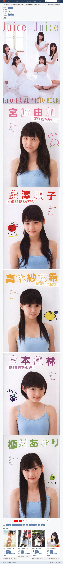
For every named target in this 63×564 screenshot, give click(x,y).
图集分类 (18, 1)
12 (42, 520)
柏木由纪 (51, 551)
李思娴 (22, 551)
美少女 (20, 525)
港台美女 (34, 1)
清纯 (24, 525)
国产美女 (39, 1)
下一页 (46, 520)
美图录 (49, 562)
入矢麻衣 (37, 551)
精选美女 (24, 1)
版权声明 (53, 562)
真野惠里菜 (8, 551)
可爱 (39, 525)
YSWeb (37, 550)
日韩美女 (29, 1)
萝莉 (27, 525)
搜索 (59, 1)
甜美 (36, 525)
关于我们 (58, 562)
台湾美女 (22, 550)
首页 (54, 4)
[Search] (51, 1)
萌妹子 (42, 525)
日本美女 (10, 8)
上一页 (16, 520)
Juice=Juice (11, 15)
